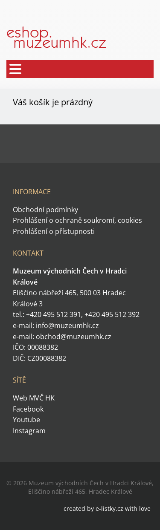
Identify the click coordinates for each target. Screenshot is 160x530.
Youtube (26, 419)
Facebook (28, 409)
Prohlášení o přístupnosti (54, 231)
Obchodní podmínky (45, 209)
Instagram (29, 430)
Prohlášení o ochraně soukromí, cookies (77, 220)
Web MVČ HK (34, 398)
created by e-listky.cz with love (107, 508)
